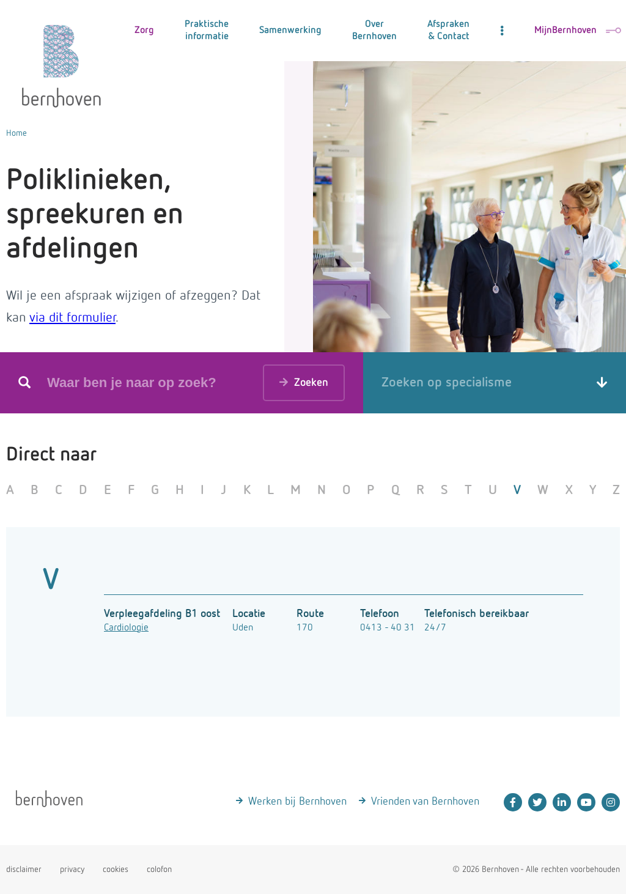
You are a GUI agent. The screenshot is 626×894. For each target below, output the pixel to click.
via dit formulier (72, 318)
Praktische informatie (207, 31)
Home (16, 133)
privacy (72, 869)
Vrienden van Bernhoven (425, 801)
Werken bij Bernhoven (297, 801)
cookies (115, 869)
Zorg (144, 30)
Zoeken (303, 381)
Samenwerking (290, 30)
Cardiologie (126, 628)
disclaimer (24, 869)
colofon (159, 869)
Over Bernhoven (374, 31)
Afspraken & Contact (448, 31)
